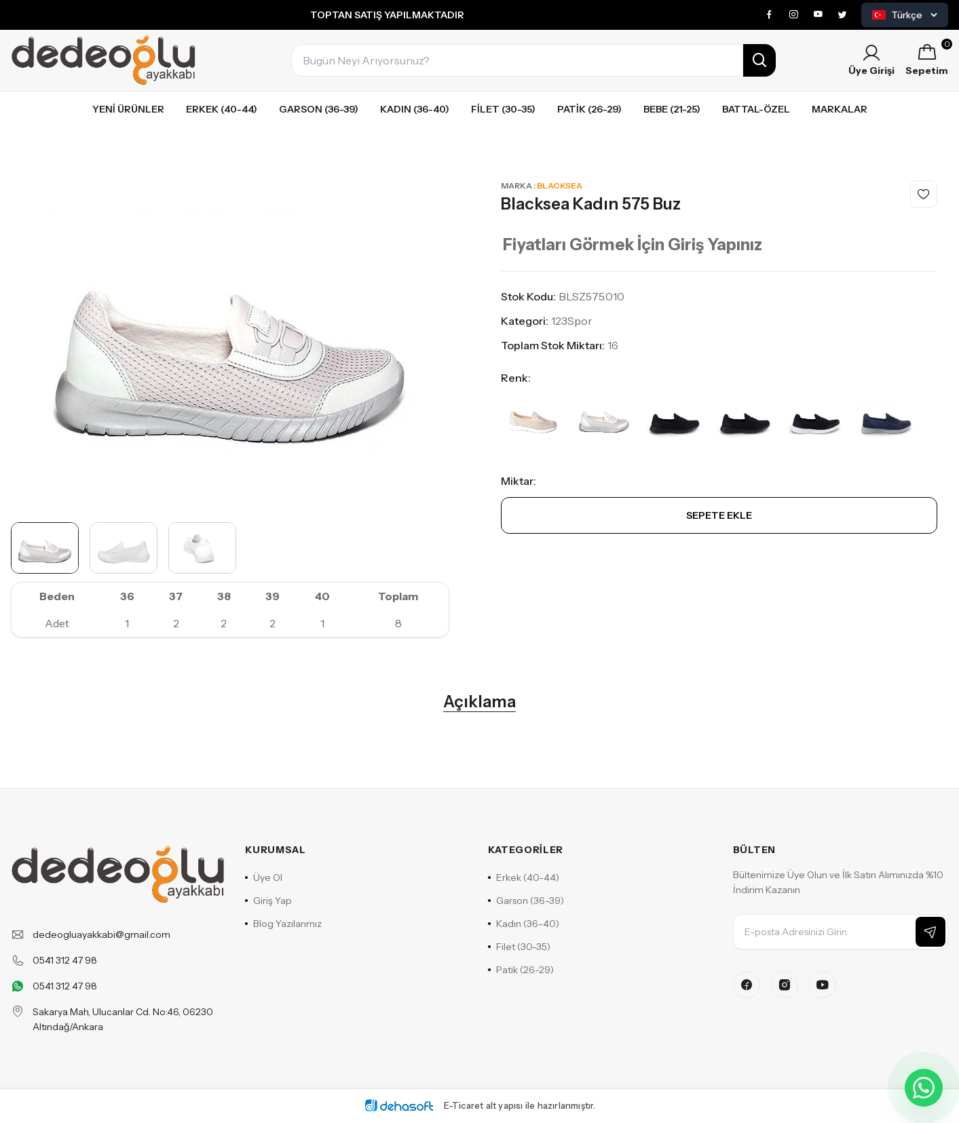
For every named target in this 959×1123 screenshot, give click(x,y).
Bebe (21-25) (671, 109)
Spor (580, 321)
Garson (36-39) (318, 109)
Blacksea (559, 185)
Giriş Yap (268, 900)
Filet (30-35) (503, 109)
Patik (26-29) (589, 109)
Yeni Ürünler (128, 109)
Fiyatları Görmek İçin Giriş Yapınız (632, 244)
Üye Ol (263, 877)
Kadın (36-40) (414, 109)
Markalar (839, 109)
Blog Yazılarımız (283, 924)
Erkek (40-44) (221, 109)
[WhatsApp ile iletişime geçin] (924, 1088)
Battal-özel (756, 109)
